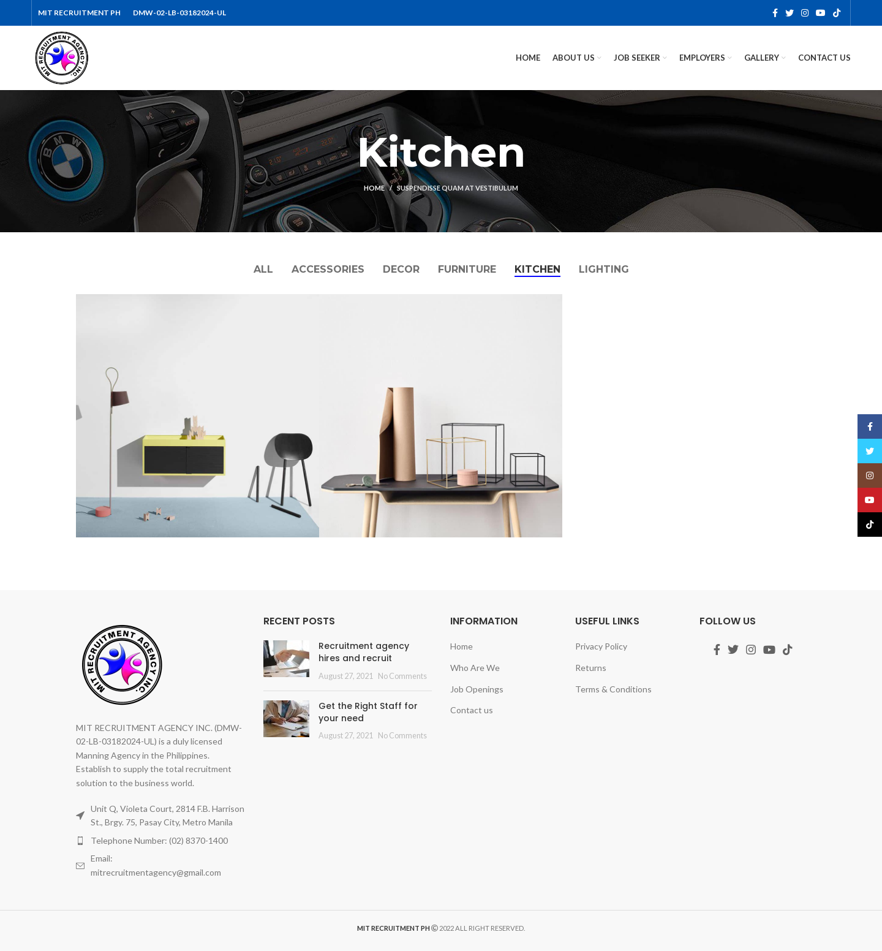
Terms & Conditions (613, 689)
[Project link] (197, 415)
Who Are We (475, 667)
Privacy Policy (601, 646)
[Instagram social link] (804, 13)
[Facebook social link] (775, 13)
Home (374, 188)
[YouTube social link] (820, 13)
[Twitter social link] (789, 13)
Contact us (471, 710)
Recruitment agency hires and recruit (363, 652)
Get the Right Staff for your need (368, 712)
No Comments (402, 676)
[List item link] (160, 840)
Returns (590, 667)
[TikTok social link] (836, 13)
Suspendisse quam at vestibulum (457, 188)
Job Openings (476, 689)
